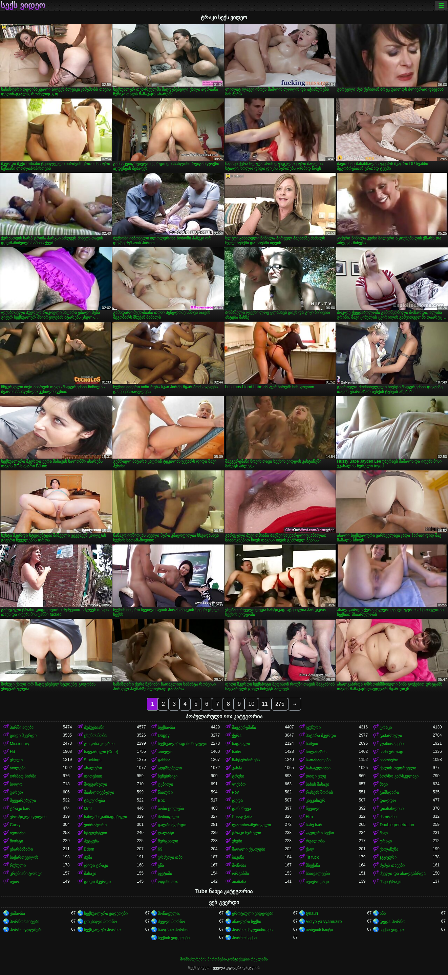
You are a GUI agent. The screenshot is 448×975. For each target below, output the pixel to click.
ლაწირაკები (392, 743)
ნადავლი (241, 743)
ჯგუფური (388, 857)
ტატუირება (94, 800)
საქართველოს (24, 857)
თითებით (93, 776)
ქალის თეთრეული (398, 768)
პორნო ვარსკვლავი (399, 776)
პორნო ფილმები (26, 929)
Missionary (19, 743)
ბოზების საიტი (319, 929)
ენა (161, 865)
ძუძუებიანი (94, 727)
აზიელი (165, 751)
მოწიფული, (169, 913)
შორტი (16, 841)
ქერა (236, 735)
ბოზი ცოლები (171, 808)
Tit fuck (312, 857)
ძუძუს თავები (392, 865)
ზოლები (17, 768)
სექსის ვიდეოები (174, 937)
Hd (12, 751)
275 (279, 704)
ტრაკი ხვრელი (246, 833)
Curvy (15, 824)
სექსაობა (166, 727)
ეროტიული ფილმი (28, 816)
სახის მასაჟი (317, 784)
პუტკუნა (91, 841)
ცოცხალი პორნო (100, 921)
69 (160, 849)
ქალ (310, 849)
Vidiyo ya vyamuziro (324, 921)
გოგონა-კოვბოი (99, 743)
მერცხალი (168, 841)
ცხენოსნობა (95, 735)
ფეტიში (165, 873)
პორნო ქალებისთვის (252, 929)
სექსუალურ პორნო (102, 929)
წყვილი (313, 808)
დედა (237, 800)
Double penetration (397, 824)
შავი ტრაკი (390, 881)
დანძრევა (241, 808)
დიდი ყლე (316, 776)
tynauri (312, 913)
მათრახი (388, 816)
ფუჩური (313, 727)
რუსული (18, 865)
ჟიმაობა (17, 913)
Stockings (93, 760)
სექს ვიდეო (23, 5)
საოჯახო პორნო (173, 929)
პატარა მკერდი (321, 735)
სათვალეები (318, 873)
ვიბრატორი (95, 824)
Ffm (309, 816)
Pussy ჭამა (242, 816)
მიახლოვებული (99, 792)
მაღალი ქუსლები (248, 849)
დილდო (388, 800)
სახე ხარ (314, 824)
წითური (165, 792)
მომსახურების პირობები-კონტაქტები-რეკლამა (224, 959)
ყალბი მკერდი (172, 824)
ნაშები (312, 743)
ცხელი (16, 760)
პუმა (88, 857)
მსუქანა (313, 865)
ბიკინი (238, 857)
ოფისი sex (168, 881)
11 (265, 704)
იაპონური (389, 760)
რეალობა (315, 841)
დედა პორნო (392, 921)
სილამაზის (316, 751)
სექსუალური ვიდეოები (106, 913)
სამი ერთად (391, 751)
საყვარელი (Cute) (101, 751)
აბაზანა (239, 881)
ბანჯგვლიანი (318, 768)
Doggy (164, 735)
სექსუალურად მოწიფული (182, 743)
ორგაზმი (240, 873)
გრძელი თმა (170, 857)
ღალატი (166, 833)
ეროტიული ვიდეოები (252, 913)
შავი (384, 784)
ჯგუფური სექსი (320, 833)
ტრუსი (238, 776)
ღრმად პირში (23, 776)
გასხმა (164, 760)
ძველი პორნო (171, 921)
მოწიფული (168, 816)
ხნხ (383, 913)
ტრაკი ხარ (20, 808)
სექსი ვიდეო (391, 929)
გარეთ (16, 792)
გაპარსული (391, 735)
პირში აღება (22, 727)
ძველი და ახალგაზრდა (403, 873)
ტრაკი (386, 727)
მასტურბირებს (246, 760)
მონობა (239, 865)
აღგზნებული (170, 768)
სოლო (16, 784)
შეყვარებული (23, 800)
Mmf (88, 808)
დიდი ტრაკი (96, 865)
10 (251, 704)
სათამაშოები (318, 760)
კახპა (237, 768)
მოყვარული (95, 784)
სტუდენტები (95, 833)
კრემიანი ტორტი (26, 873)
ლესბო (239, 784)
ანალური (93, 768)
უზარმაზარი (21, 849)
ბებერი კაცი (317, 881)
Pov (235, 792)
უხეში (237, 841)
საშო (236, 751)
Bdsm (89, 849)
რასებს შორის (319, 792)
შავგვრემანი (244, 727)
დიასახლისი (392, 808)
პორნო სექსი (244, 937)
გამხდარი (389, 792)
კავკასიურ (315, 800)
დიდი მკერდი (23, 735)
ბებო (14, 881)
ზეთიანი (17, 833)
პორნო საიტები (24, 921)
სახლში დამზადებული (105, 816)
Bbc (161, 800)
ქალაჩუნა (389, 849)
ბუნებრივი (167, 776)
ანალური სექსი (246, 921)
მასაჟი (90, 873)
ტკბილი (165, 784)
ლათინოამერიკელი (251, 824)
